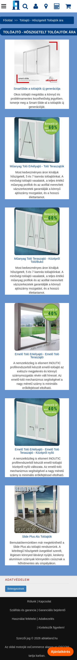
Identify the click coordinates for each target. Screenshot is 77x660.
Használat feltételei (24, 618)
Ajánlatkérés (60, 651)
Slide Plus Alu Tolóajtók (37, 536)
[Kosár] (68, 7)
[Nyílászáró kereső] (25, 7)
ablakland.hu (49, 638)
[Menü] (3, 7)
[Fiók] (35, 7)
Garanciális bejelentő (52, 610)
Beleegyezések (15, 588)
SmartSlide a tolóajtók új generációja (37, 88)
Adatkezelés (46, 618)
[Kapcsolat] (46, 7)
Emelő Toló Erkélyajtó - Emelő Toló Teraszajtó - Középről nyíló (37, 451)
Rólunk (31, 601)
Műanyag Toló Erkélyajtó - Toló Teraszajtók (37, 166)
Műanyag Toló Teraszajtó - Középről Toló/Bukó (37, 260)
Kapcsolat (45, 601)
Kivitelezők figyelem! (52, 627)
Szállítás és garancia (23, 610)
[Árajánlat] (57, 7)
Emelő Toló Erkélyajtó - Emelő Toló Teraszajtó (37, 355)
